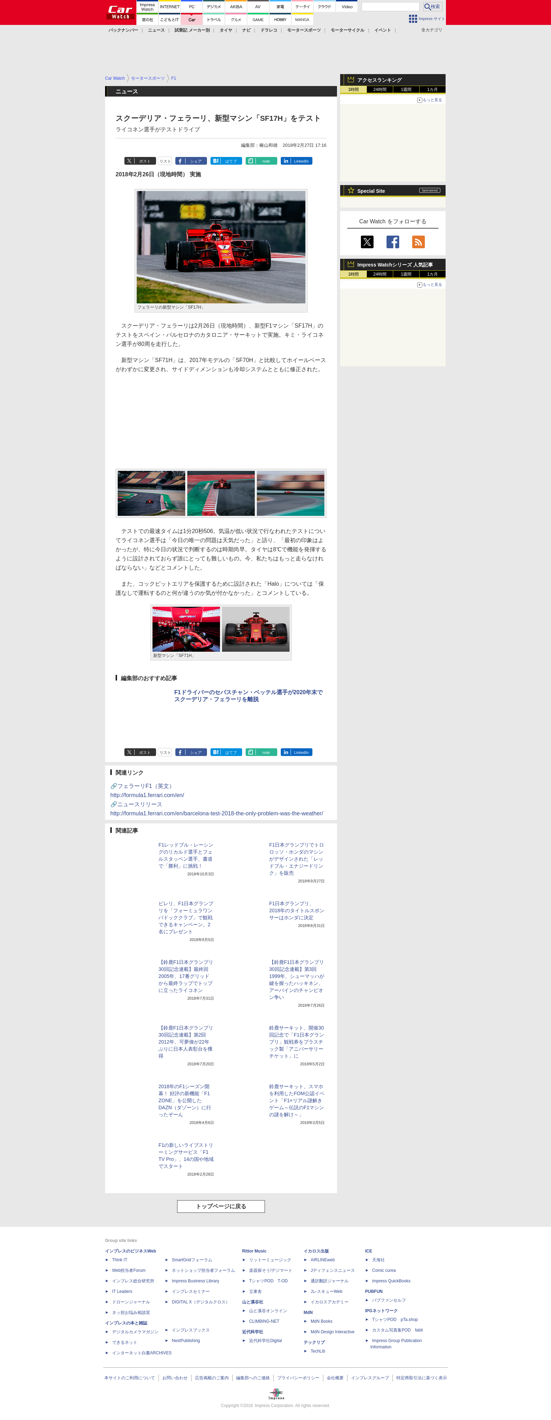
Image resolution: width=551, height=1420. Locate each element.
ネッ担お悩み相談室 (131, 1312)
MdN (308, 1312)
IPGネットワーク (381, 1310)
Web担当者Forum (128, 1270)
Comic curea (384, 1270)
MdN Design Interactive (333, 1331)
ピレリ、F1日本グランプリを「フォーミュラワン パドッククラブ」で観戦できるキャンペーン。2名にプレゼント (185, 917)
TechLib (318, 1351)
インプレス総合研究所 (133, 1280)
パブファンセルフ (389, 1300)
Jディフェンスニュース (333, 1270)
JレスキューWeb (326, 1291)
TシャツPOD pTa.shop (395, 1319)
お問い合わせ (175, 1377)
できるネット (124, 1342)
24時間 (379, 89)
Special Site (371, 191)
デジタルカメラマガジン (135, 1331)
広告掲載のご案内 (212, 1377)
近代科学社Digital (265, 1340)
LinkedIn (301, 161)
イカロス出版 (316, 1251)
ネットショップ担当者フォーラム (203, 1270)
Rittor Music (254, 1251)
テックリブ (314, 1342)
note (266, 161)
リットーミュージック (270, 1259)
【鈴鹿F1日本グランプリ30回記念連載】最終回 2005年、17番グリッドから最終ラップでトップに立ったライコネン (185, 976)
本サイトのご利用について (129, 1377)
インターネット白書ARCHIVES (141, 1352)
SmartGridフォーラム (192, 1259)
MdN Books (321, 1321)
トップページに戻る (221, 1206)
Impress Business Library (195, 1280)
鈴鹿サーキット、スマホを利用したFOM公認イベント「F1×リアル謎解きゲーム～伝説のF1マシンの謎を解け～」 (296, 1100)
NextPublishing (186, 1340)
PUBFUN (374, 1291)
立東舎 (255, 1291)
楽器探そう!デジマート (270, 1270)
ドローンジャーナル (131, 1302)
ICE (368, 1251)
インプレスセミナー (191, 1291)
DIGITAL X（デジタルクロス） (201, 1302)
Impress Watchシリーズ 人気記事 (395, 265)
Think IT (119, 1259)
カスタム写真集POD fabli (397, 1330)
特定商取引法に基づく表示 (421, 1377)
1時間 (353, 89)
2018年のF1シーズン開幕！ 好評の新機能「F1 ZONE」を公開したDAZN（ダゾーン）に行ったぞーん (184, 1100)
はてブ (231, 161)
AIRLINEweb (323, 1259)
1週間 (406, 89)
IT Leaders (122, 1291)
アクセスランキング (379, 80)
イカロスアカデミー (330, 1302)
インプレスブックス (191, 1330)
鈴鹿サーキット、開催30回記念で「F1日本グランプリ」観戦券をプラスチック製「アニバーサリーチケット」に (296, 1042)
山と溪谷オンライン (268, 1310)
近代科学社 (252, 1331)
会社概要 (335, 1377)
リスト (165, 161)
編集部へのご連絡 (253, 1377)
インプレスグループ (370, 1377)
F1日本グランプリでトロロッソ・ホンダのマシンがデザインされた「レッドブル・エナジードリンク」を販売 (296, 859)
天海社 (378, 1259)
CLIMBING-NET (264, 1321)
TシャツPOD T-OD (268, 1280)
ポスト (145, 161)
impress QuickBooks (391, 1280)
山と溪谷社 (252, 1302)
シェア (196, 161)
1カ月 (432, 89)
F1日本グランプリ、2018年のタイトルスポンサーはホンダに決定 (296, 910)
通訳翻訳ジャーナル (330, 1280)
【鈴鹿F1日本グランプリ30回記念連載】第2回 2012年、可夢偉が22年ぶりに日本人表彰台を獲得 (185, 1042)
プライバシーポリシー (298, 1377)
